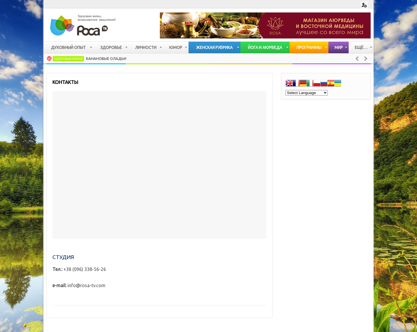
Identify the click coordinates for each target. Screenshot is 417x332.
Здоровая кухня (68, 58)
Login (364, 5)
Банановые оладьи (106, 58)
